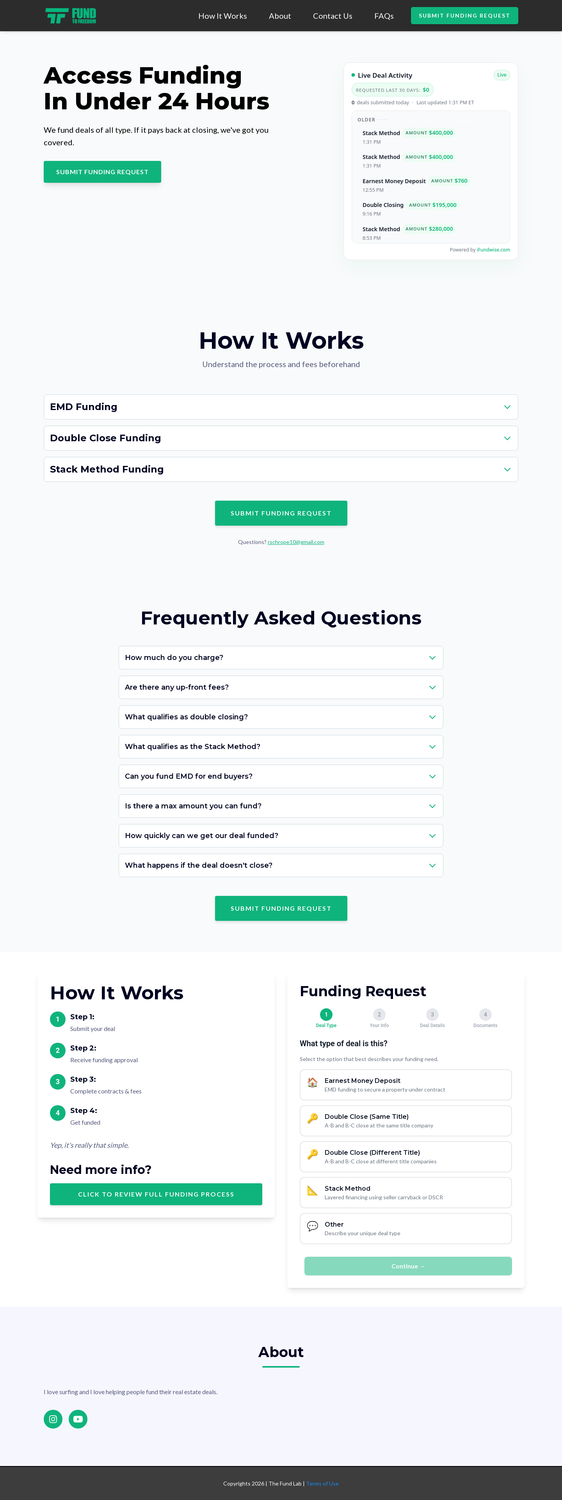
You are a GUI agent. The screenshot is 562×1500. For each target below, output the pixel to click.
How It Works (222, 15)
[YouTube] (78, 1419)
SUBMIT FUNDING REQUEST (464, 15)
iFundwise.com (493, 249)
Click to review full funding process (156, 1194)
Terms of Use (322, 1483)
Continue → (408, 1266)
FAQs (384, 15)
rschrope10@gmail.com (296, 542)
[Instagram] (53, 1419)
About (280, 15)
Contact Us (332, 15)
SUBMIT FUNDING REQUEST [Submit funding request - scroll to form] (102, 171)
